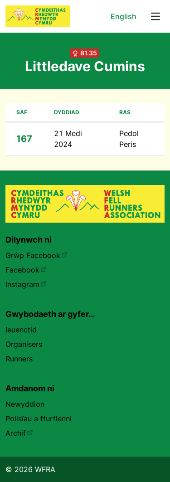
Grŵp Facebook (36, 255)
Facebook (26, 269)
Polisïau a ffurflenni (38, 418)
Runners (19, 358)
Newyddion (24, 404)
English (123, 16)
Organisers (23, 344)
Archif (19, 433)
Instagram (26, 284)
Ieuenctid (21, 329)
